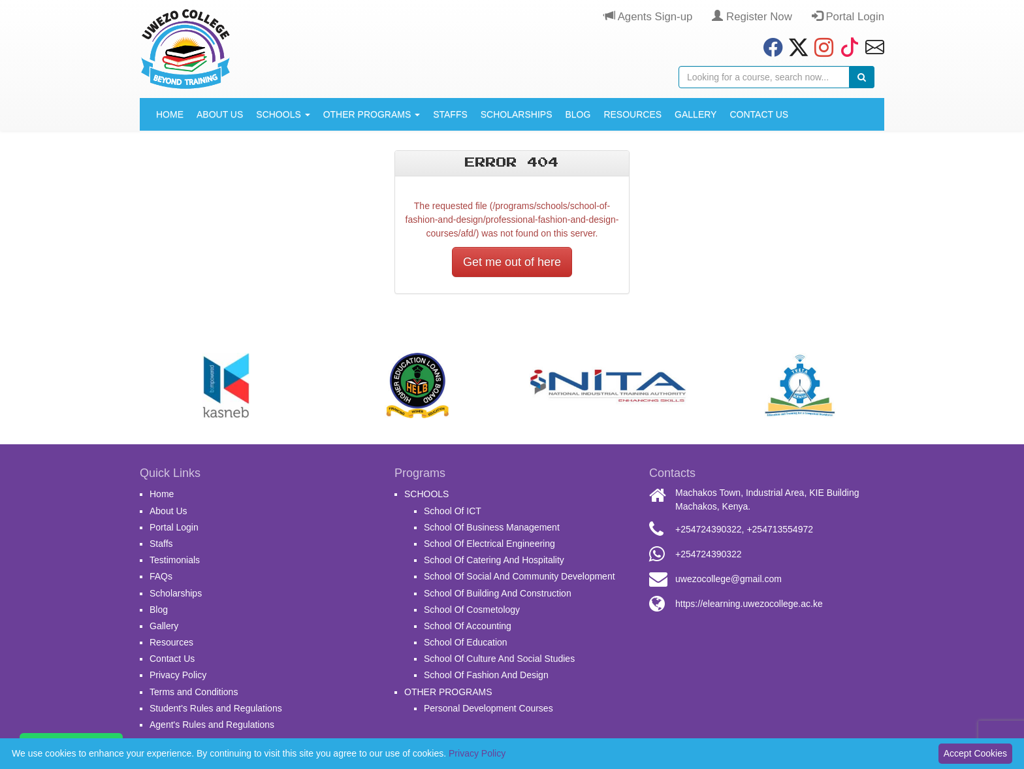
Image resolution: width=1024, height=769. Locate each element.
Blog (577, 114)
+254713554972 (779, 529)
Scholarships (516, 114)
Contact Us (758, 114)
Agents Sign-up (648, 16)
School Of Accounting (467, 626)
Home (170, 114)
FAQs (161, 576)
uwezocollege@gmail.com (728, 579)
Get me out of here (512, 262)
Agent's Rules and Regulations (212, 724)
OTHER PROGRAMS (371, 114)
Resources (632, 114)
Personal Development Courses (488, 708)
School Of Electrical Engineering (489, 543)
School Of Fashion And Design (486, 675)
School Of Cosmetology (472, 609)
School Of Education (465, 642)
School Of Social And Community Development (519, 576)
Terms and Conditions (194, 692)
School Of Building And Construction (497, 593)
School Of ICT (452, 511)
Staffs (450, 114)
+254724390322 (708, 529)
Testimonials (175, 560)
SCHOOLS (283, 114)
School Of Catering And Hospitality (494, 560)
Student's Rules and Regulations (216, 708)
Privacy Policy (178, 675)
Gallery (695, 114)
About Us (220, 114)
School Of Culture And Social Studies (499, 658)
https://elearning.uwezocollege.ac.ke (749, 603)
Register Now (752, 16)
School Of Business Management (492, 527)
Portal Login (848, 16)
